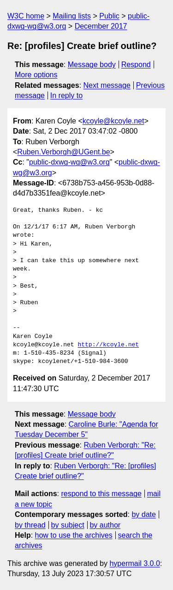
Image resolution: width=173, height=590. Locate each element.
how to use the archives (74, 535)
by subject (67, 525)
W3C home (25, 16)
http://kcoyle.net (108, 345)
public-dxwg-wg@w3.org (69, 162)
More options (36, 75)
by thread (30, 525)
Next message (107, 85)
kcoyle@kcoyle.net (113, 121)
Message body (92, 64)
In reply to (66, 95)
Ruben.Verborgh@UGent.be (63, 152)
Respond (136, 64)
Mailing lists (72, 16)
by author (104, 525)
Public (109, 16)
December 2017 (101, 26)
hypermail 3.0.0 (134, 563)
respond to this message (101, 494)
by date (143, 514)
